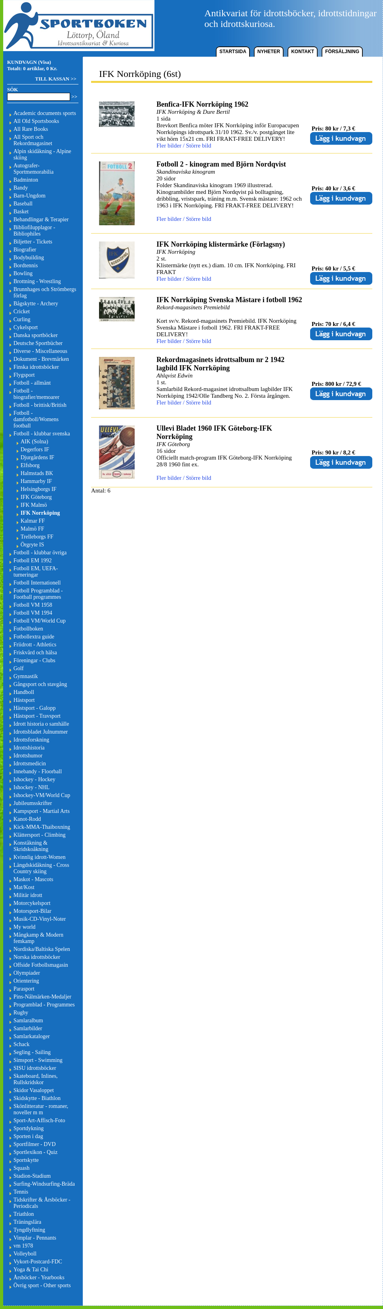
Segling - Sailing (32, 1052)
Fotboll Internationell (37, 583)
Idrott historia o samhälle (41, 724)
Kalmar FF (33, 521)
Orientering (26, 981)
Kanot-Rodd (27, 819)
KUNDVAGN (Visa (28, 62)
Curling (21, 319)
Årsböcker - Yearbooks (39, 1277)
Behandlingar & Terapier (41, 219)
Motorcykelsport (31, 903)
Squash (21, 1168)
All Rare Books (30, 129)
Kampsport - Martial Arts (41, 811)
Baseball (22, 204)
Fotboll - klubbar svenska (41, 434)
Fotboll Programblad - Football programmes (38, 594)
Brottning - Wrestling (37, 281)
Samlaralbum (28, 1020)
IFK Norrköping (40, 513)
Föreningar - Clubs (34, 660)
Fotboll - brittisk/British (40, 405)
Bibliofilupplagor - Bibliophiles (34, 230)
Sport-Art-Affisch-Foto (39, 1120)
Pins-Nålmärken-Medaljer (42, 997)
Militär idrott (27, 895)
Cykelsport (25, 327)
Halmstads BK (37, 473)
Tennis (20, 1192)
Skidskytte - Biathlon (37, 1098)
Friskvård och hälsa (35, 652)
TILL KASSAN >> (55, 79)
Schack (21, 1044)
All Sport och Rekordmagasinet (32, 140)
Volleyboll (24, 1254)
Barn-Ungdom (29, 196)
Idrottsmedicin (29, 764)
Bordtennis (25, 265)
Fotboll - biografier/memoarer (36, 394)
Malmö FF (32, 529)
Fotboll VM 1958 (32, 605)
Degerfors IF (35, 449)
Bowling (22, 273)
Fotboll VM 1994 (32, 613)
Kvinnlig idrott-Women (39, 857)
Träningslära (27, 1222)
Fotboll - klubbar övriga (40, 553)
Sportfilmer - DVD (34, 1144)
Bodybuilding (28, 258)
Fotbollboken (28, 629)
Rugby (20, 1013)
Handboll (23, 692)
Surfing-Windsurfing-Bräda (44, 1184)
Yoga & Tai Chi (30, 1270)
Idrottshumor (27, 756)
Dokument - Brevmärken (41, 359)
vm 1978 (23, 1246)
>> (74, 97)
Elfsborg (30, 465)
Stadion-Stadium (32, 1176)
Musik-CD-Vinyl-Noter (39, 919)
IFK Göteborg (36, 497)
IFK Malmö (34, 505)
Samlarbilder (27, 1028)
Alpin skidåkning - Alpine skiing (42, 154)
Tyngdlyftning (29, 1230)
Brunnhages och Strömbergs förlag (44, 292)
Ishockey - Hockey (34, 779)
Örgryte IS (32, 545)
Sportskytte (26, 1160)
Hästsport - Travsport (37, 716)
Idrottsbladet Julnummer (40, 732)
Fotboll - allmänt (32, 383)
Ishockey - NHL (31, 787)
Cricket (21, 311)
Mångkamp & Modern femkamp (38, 938)
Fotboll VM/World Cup (39, 621)
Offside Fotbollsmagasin (40, 965)
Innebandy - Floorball (37, 771)
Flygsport (24, 375)
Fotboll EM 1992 (32, 560)
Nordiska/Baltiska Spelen (41, 949)
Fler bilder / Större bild (183, 145)
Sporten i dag (28, 1136)
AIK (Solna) (34, 442)
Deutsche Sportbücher (38, 343)
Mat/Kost (23, 887)
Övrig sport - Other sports (42, 1285)
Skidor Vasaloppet (33, 1090)
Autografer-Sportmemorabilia (33, 169)
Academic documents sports (44, 113)
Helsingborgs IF (38, 489)
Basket (21, 212)
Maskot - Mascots (33, 879)
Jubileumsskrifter (32, 803)
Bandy (20, 188)
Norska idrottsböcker (36, 957)
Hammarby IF (36, 481)
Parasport (23, 989)
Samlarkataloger (31, 1036)
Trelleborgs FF (37, 537)
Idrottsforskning (31, 740)
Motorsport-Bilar (32, 911)
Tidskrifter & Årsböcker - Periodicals (42, 1203)
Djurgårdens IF (37, 457)
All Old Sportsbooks (36, 121)
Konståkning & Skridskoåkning (30, 846)
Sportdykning (28, 1128)
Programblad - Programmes (44, 1005)
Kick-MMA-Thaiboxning (41, 827)
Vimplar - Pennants (34, 1238)
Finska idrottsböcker (36, 367)
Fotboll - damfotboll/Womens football (36, 419)
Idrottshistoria (29, 748)
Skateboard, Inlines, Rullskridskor (35, 1079)
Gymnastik (25, 676)
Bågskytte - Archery (35, 304)
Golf (18, 668)
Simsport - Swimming (38, 1060)
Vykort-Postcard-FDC (37, 1262)
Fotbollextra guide (33, 637)
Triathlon (23, 1214)
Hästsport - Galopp (34, 708)
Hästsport (24, 700)
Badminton (25, 180)
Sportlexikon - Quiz (35, 1152)
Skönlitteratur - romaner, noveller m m (40, 1109)
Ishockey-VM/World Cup (41, 795)
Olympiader (26, 973)
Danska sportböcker (35, 335)
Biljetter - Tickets (32, 242)
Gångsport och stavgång (40, 684)
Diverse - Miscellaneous (40, 351)
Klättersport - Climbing (39, 835)
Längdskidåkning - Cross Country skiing (41, 868)
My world (24, 927)
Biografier (24, 250)
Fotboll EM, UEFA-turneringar (35, 571)
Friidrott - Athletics (34, 645)
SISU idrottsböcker (34, 1068)
